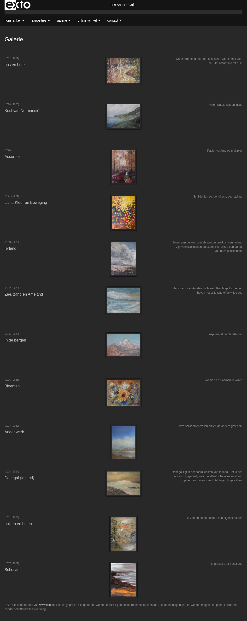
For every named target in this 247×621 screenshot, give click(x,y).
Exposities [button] (40, 20)
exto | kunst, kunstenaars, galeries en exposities (18, 5)
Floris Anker (116, 5)
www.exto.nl (47, 605)
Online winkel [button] (88, 20)
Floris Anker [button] (14, 20)
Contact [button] (114, 20)
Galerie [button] (64, 20)
